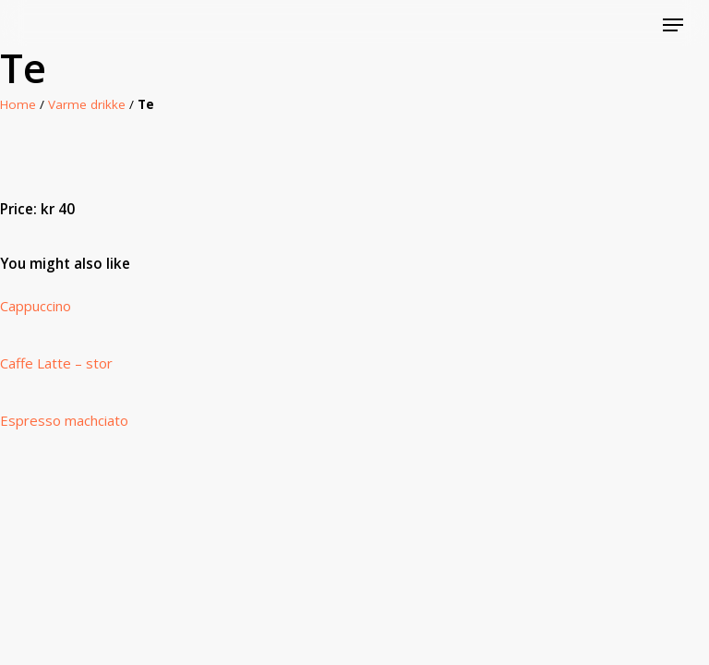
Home (18, 104)
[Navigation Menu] (673, 25)
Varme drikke (87, 104)
